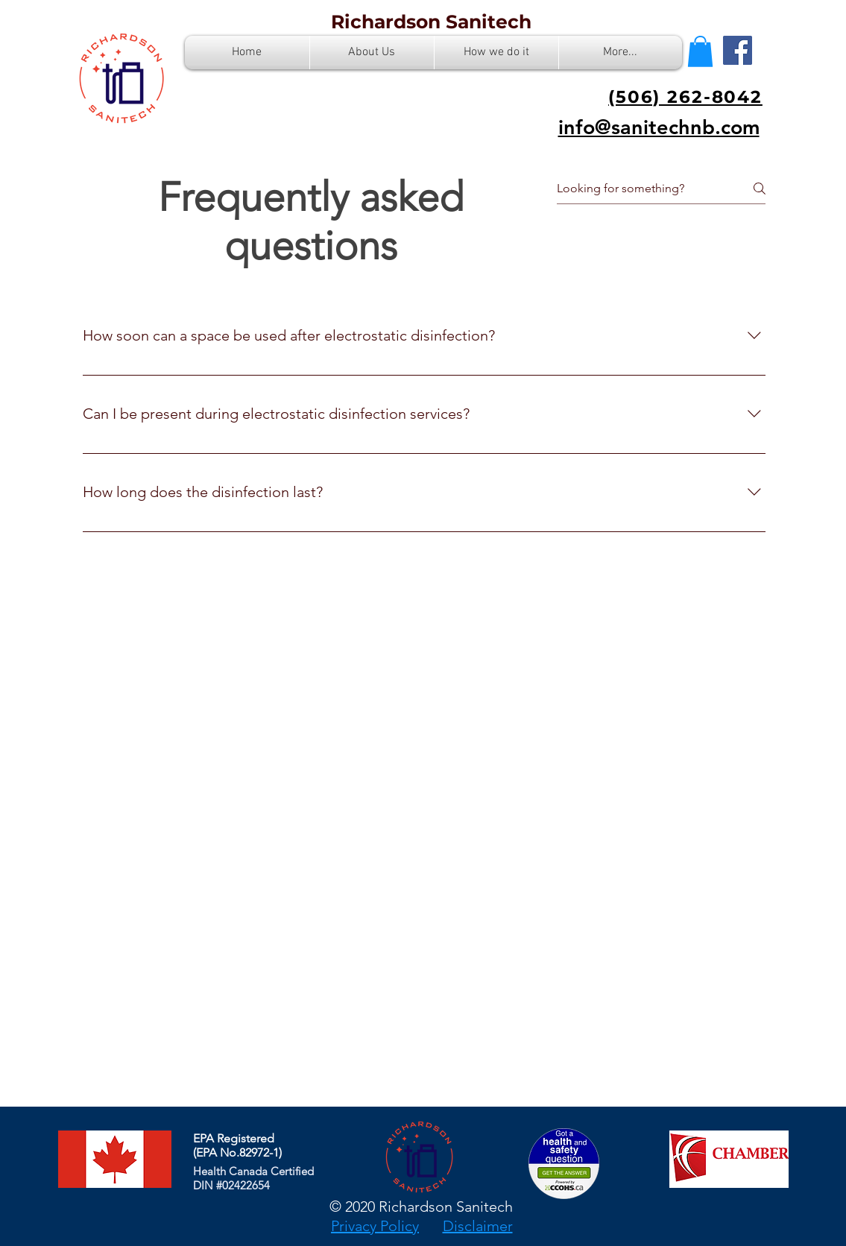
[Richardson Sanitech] (431, 22)
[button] (700, 51)
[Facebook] (737, 50)
